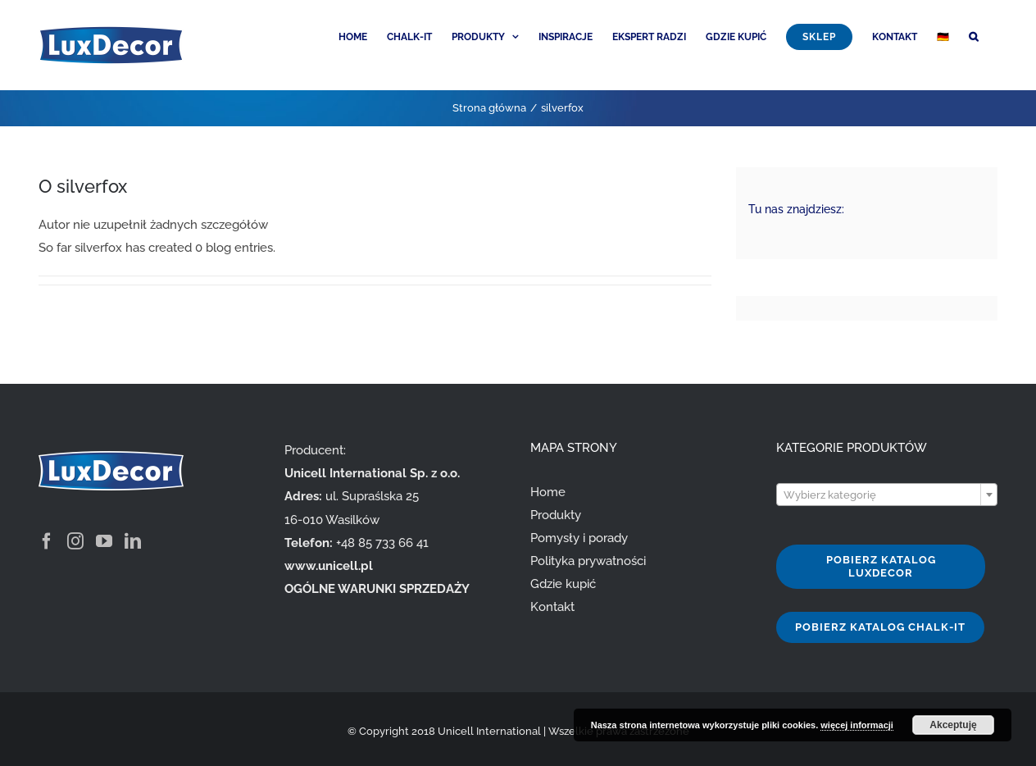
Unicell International (489, 731)
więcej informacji (856, 725)
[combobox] (886, 494)
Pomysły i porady (579, 538)
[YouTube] (104, 541)
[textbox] (887, 495)
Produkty (555, 515)
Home (548, 492)
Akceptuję (952, 725)
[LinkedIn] (133, 541)
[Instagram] (75, 541)
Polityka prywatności (588, 561)
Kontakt (552, 607)
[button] (973, 35)
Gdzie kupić (563, 584)
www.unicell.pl (328, 566)
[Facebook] (47, 541)
